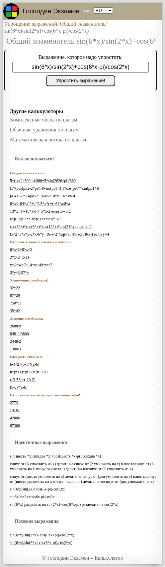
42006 (15, 418)
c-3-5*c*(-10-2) (23, 379)
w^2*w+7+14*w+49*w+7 (31, 265)
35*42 (15, 310)
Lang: (88, 11)
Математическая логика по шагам (48, 139)
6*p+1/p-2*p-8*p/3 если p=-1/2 (35, 219)
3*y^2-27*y (19, 272)
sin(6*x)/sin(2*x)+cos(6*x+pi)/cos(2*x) (42, 535)
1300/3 (15, 349)
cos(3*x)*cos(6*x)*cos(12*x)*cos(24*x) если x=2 (51, 226)
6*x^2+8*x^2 (21, 249)
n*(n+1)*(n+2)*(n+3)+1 (29, 372)
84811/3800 (19, 333)
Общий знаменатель (83, 24)
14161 (15, 410)
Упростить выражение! (80, 80)
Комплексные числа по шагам (43, 119)
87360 (15, 425)
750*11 (16, 303)
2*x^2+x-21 (19, 257)
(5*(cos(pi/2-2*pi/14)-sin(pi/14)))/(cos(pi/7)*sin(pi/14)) (54, 188)
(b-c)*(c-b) (19, 387)
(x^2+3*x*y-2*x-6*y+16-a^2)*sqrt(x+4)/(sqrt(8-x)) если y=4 (59, 234)
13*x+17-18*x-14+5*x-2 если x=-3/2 (40, 211)
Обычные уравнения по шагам (44, 129)
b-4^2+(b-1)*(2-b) (24, 364)
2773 (14, 402)
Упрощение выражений (30, 24)
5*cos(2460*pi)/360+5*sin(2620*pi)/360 (43, 180)
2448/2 (15, 341)
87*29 (15, 295)
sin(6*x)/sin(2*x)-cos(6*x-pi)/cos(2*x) (41, 542)
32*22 (15, 287)
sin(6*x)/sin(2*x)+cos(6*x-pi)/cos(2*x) (46, 31)
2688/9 (15, 326)
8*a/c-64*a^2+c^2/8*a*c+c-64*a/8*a (40, 203)
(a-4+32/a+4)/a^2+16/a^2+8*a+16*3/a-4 (42, 196)
